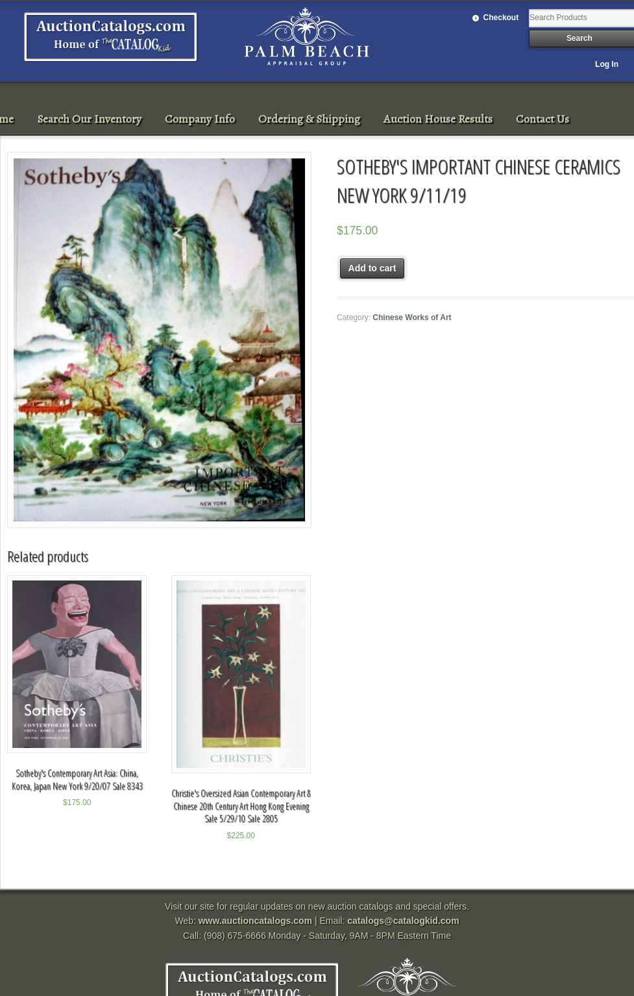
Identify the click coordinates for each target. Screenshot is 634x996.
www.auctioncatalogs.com (255, 920)
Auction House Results (438, 119)
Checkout (501, 17)
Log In (606, 64)
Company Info (200, 119)
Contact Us (542, 119)
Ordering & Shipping (309, 119)
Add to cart (372, 268)
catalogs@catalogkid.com (403, 920)
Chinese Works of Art (411, 317)
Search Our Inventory (89, 119)
